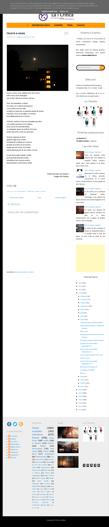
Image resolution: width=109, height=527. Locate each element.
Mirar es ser (84, 331)
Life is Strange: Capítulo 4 (93, 152)
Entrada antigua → (61, 198)
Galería (48, 462)
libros (34, 454)
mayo (82, 319)
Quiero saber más (49, 12)
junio (82, 316)
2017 (80, 406)
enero (82, 386)
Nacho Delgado (46, 491)
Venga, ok (64, 12)
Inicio (39, 198)
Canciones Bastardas (40, 502)
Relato (43, 446)
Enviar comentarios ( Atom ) (25, 272)
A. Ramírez (36, 473)
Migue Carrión (49, 476)
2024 (80, 290)
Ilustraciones (41, 457)
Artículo (51, 443)
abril (82, 376)
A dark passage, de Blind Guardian (91, 322)
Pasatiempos (36, 505)
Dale (102, 67)
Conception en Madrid (87, 370)
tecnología (42, 494)
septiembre (84, 306)
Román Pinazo (39, 459)
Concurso (81, 25)
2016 (80, 410)
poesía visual (38, 500)
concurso (51, 459)
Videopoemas (45, 467)
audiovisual (49, 454)
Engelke (13, 439)
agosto (82, 309)
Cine (52, 457)
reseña (46, 441)
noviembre (84, 299)
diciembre (83, 296)
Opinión (51, 494)
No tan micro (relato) (39, 465)
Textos (43, 191)
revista (34, 494)
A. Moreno (14, 436)
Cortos (34, 491)
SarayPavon (14, 452)
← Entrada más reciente (15, 198)
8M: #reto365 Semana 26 (88, 367)
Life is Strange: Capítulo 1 (93, 225)
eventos (47, 484)
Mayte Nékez (15, 444)
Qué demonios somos (41, 25)
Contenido (58, 25)
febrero (83, 383)
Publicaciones (36, 470)
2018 (80, 403)
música (46, 451)
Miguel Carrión (15, 447)
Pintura (47, 473)
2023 (80, 293)
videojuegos (36, 476)
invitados (22, 191)
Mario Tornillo (42, 481)
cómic (42, 489)
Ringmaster (14, 449)
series (49, 489)
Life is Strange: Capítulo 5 (93, 170)
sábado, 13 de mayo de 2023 (26, 37)
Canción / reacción (40, 497)
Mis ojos (83, 373)
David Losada (40, 478)
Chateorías (48, 500)
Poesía (37, 191)
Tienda (70, 25)
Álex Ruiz (13, 458)
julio (81, 313)
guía (45, 486)
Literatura (30, 191)
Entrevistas (39, 462)
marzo (82, 380)
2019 (80, 400)
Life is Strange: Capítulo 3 (93, 189)
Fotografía (35, 484)
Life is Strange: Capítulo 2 (93, 207)
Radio (45, 505)
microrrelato (37, 449)
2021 (80, 393)
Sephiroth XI (14, 455)
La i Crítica (14, 442)
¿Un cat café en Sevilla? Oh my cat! (91, 355)
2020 (80, 396)
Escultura (51, 497)
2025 (80, 286)
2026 (80, 283)
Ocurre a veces (16, 33)
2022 (80, 390)
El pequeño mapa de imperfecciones (92, 340)
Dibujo (52, 478)
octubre (83, 303)
